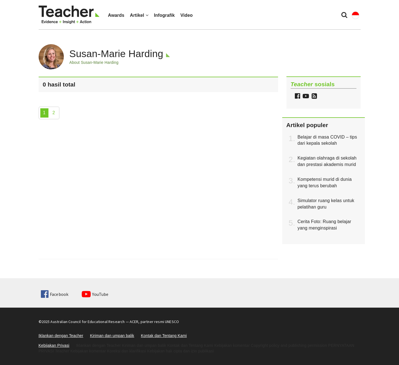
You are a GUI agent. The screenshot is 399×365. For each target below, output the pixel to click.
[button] (313, 96)
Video (186, 15)
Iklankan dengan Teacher (61, 335)
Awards (116, 15)
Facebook (54, 294)
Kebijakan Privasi (54, 345)
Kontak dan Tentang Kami (164, 335)
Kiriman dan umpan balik (112, 335)
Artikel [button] (139, 15)
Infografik (164, 15)
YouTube (95, 294)
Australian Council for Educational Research (87, 321)
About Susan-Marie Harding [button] (94, 62)
